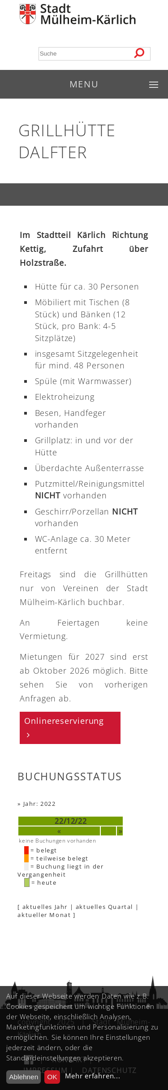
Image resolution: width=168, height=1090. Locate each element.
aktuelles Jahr (45, 907)
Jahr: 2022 (39, 804)
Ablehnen (23, 1077)
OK (52, 1077)
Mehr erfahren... (92, 1076)
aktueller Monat (44, 915)
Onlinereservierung (64, 720)
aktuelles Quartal (104, 907)
